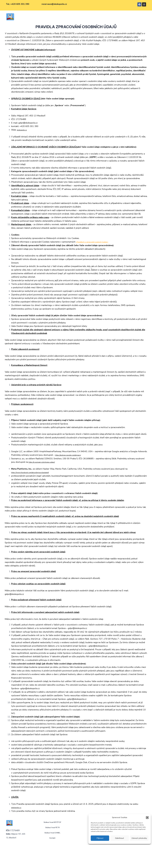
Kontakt (103, 17)
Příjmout (100, 838)
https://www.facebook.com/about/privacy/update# (35, 472)
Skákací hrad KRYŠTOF (42, 17)
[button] (147, 817)
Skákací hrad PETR (65, 17)
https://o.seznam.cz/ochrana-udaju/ (44, 462)
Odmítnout (119, 838)
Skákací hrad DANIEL (86, 17)
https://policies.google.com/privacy (71, 455)
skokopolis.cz (23, 129)
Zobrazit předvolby (139, 838)
